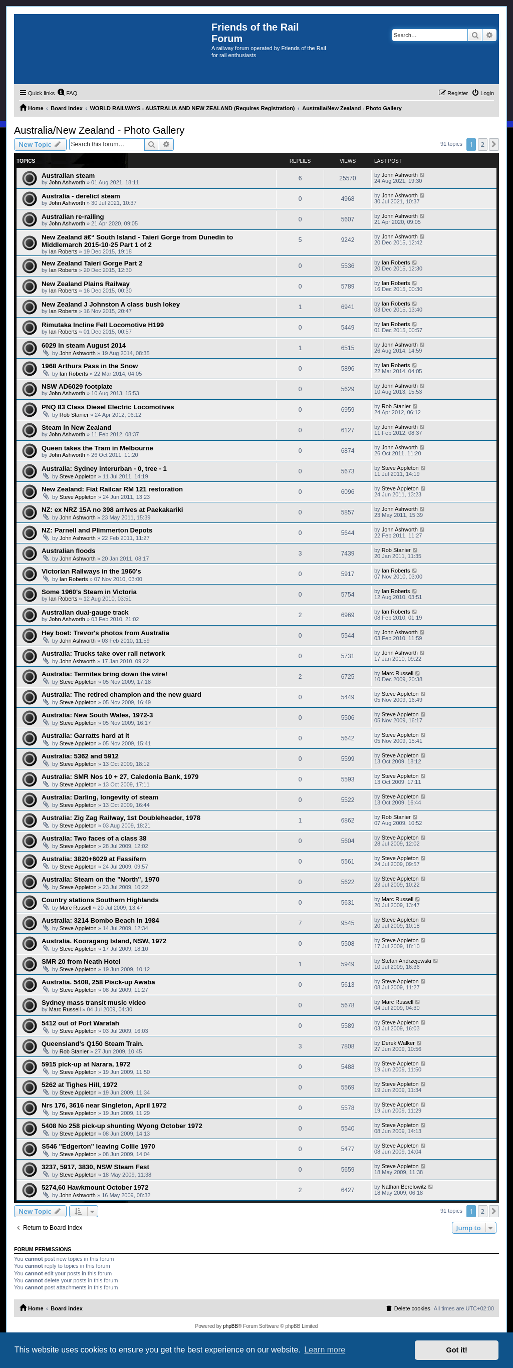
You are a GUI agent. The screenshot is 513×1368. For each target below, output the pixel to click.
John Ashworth (67, 182)
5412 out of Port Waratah (80, 1023)
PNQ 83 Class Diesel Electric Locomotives (108, 407)
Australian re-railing (73, 216)
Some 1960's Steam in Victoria (89, 592)
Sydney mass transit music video (94, 1002)
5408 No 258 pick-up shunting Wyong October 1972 (122, 1126)
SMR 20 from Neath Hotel (81, 961)
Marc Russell (398, 673)
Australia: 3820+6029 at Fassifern (94, 859)
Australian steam (68, 175)
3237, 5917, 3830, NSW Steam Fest (95, 1167)
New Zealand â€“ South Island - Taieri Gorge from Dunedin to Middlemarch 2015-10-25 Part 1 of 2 (137, 240)
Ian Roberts (63, 251)
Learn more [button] (324, 1349)
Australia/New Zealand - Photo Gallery (99, 130)
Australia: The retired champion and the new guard (121, 694)
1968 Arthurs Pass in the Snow (90, 366)
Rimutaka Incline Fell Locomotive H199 (103, 325)
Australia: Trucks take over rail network (103, 653)
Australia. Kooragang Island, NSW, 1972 (104, 941)
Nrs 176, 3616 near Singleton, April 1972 (104, 1105)
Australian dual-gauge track (85, 612)
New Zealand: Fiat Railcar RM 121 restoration (112, 489)
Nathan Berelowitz (404, 1187)
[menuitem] (67, 93)
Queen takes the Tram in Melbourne (97, 448)
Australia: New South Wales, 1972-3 (97, 715)
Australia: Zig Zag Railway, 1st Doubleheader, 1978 (121, 818)
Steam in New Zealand (76, 427)
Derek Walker (398, 1043)
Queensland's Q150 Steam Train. (93, 1043)
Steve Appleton (78, 476)
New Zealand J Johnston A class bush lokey (111, 304)
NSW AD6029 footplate (77, 386)
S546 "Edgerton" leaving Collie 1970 (98, 1146)
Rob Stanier (74, 415)
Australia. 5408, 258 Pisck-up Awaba (98, 982)
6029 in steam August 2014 (84, 345)
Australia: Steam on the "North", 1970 (100, 879)
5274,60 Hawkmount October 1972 (95, 1187)
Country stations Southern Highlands (100, 900)
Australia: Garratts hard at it (85, 735)
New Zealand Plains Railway (86, 284)
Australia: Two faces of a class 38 (94, 838)
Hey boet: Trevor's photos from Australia (105, 633)
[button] (494, 144)
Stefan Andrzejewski (406, 961)
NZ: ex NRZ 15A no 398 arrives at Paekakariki (112, 509)
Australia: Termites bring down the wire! (104, 674)
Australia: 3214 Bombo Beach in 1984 (100, 920)
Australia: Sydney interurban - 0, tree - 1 (104, 468)
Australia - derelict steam (81, 196)
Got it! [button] (456, 1350)
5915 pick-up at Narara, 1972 (86, 1064)
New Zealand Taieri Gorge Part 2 (92, 263)
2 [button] (482, 144)
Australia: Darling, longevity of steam (100, 797)
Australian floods (69, 551)
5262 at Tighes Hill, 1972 (80, 1084)
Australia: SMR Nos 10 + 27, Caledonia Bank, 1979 (120, 776)
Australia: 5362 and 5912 (80, 756)
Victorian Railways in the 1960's (91, 571)
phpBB (230, 1326)
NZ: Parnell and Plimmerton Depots (97, 530)
